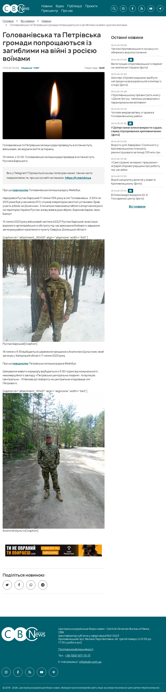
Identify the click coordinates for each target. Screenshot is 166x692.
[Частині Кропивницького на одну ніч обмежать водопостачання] (134, 50)
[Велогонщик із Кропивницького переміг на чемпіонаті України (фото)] (137, 65)
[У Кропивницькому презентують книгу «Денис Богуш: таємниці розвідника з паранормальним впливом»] (135, 98)
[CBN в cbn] (141, 8)
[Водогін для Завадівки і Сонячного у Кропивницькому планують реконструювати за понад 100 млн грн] (135, 148)
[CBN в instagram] (123, 8)
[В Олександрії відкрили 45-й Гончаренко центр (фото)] (129, 196)
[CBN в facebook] (132, 8)
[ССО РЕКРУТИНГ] (53, 550)
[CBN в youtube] (151, 8)
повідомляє (20, 190)
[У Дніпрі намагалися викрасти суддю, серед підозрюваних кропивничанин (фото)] (136, 131)
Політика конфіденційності (75, 649)
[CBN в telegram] (160, 8)
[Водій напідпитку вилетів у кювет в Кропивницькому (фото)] (133, 181)
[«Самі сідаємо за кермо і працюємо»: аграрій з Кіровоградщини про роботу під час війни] (135, 166)
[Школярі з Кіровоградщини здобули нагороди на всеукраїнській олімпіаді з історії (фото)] (136, 81)
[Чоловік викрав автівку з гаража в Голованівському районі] (132, 114)
